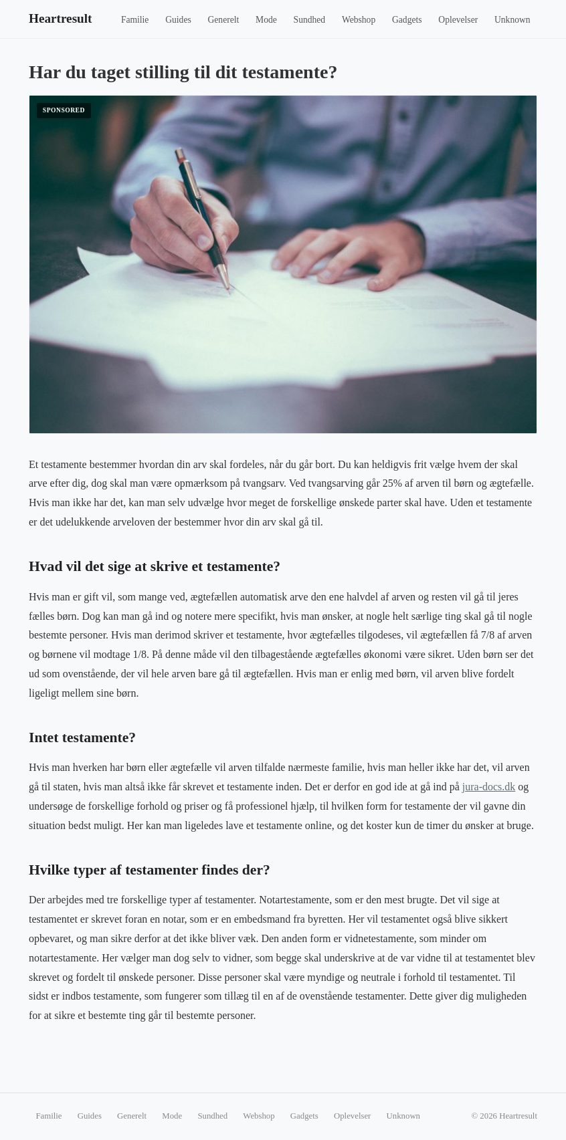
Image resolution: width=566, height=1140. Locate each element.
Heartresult (60, 18)
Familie (135, 20)
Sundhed (310, 20)
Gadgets (407, 20)
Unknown (512, 20)
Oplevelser (458, 20)
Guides (178, 20)
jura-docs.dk (489, 786)
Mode (266, 20)
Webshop (358, 20)
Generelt (224, 20)
